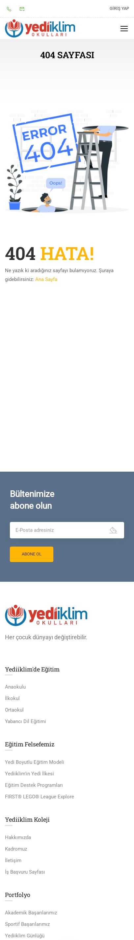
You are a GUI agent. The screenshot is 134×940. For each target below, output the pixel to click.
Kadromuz (16, 849)
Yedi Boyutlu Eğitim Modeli (34, 763)
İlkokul (12, 699)
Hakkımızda (18, 838)
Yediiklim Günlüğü (24, 936)
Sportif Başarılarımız (27, 925)
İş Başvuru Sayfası (25, 872)
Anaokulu (15, 688)
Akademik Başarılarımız (31, 913)
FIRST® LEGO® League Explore (39, 797)
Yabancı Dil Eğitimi (25, 722)
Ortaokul (14, 711)
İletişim (13, 861)
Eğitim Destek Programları (34, 786)
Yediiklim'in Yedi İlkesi (29, 774)
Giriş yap (119, 8)
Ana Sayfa (46, 279)
